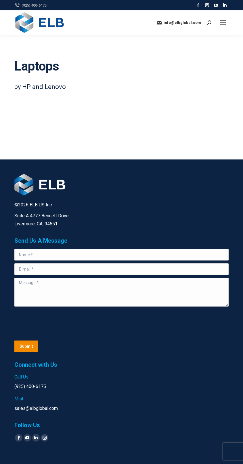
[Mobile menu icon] (223, 22)
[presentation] (58, 323)
